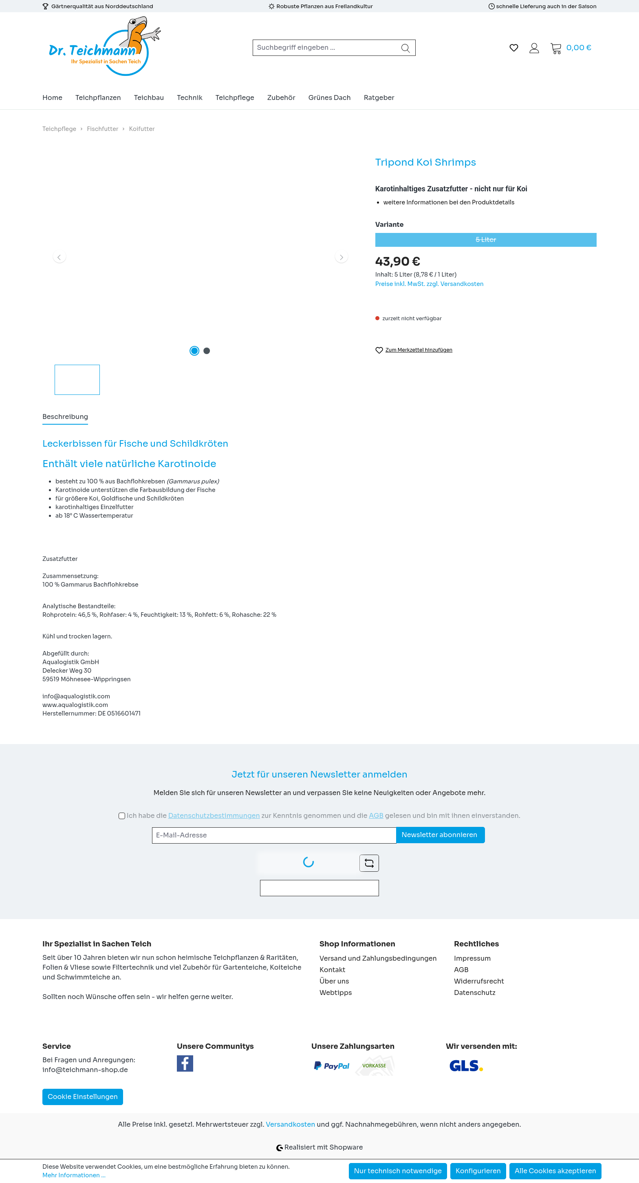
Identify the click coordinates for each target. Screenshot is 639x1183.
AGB (376, 815)
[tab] (65, 417)
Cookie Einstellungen (83, 1096)
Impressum (472, 958)
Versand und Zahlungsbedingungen (378, 958)
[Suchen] (406, 48)
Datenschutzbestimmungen (214, 815)
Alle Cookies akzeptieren (555, 1171)
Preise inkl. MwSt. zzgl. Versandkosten (429, 284)
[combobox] (325, 48)
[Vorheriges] (59, 256)
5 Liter (536, 241)
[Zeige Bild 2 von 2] (206, 351)
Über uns (334, 981)
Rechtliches (476, 943)
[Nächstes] (341, 256)
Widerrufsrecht (479, 981)
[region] (200, 274)
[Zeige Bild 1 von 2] (194, 351)
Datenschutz (475, 992)
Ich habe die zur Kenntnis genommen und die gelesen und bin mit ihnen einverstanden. (323, 815)
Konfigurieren (478, 1171)
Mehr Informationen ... (74, 1175)
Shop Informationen (357, 943)
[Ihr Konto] (534, 48)
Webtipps (336, 992)
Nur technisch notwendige (398, 1171)
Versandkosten (290, 1124)
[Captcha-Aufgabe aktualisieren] (369, 863)
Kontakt (333, 970)
